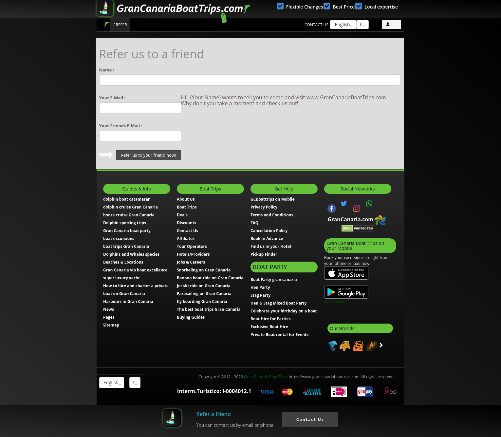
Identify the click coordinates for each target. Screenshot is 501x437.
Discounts (186, 223)
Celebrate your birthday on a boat (283, 311)
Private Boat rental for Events (279, 334)
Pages (109, 317)
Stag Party (260, 295)
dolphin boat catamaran (127, 199)
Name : (106, 70)
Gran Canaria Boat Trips (266, 377)
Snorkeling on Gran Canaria (204, 270)
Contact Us (187, 230)
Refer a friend (213, 414)
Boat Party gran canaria (273, 279)
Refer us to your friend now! (148, 155)
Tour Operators (192, 246)
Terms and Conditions (271, 215)
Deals (182, 215)
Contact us (316, 25)
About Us (186, 199)
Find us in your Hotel (270, 246)
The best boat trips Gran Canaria (208, 309)
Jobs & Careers (191, 262)
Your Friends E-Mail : (120, 126)
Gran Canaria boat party (127, 230)
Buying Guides (191, 317)
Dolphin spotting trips (124, 223)
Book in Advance (266, 238)
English (343, 24)
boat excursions (118, 238)
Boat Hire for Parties (270, 319)
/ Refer (120, 25)
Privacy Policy (263, 207)
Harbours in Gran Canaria (128, 301)
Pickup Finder (263, 254)
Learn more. (335, 301)
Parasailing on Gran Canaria (204, 293)
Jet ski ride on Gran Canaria (204, 285)
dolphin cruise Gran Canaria (130, 207)
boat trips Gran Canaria (126, 246)
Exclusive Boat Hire (269, 326)
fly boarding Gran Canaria (202, 301)
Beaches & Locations (123, 262)
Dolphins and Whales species (131, 254)
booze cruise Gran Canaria (129, 215)
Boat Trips (106, 24)
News (108, 309)
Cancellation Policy (269, 230)
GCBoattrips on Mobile (272, 199)
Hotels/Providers (193, 254)
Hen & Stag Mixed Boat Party (278, 303)
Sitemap (111, 325)
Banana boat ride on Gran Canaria (210, 278)
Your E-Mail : (112, 98)
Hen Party (260, 287)
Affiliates (186, 238)
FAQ (254, 223)
